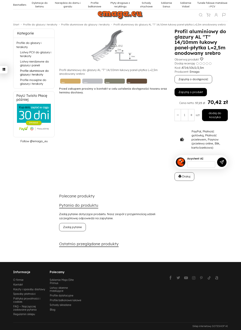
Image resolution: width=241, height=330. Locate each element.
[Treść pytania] (201, 164)
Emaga (194, 71)
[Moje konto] (216, 15)
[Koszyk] (208, 15)
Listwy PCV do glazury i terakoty (35, 54)
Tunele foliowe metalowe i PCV (212, 4)
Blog (52, 309)
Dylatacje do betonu (39, 4)
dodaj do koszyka (215, 115)
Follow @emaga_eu (34, 141)
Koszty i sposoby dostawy (29, 289)
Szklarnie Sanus (166, 4)
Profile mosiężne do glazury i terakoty (33, 82)
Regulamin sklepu (24, 314)
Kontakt (18, 284)
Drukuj (184, 176)
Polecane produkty (77, 195)
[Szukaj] (201, 15)
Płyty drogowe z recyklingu (120, 4)
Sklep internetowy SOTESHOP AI (210, 326)
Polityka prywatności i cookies (26, 300)
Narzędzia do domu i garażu (68, 4)
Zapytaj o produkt (190, 92)
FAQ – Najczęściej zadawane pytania (25, 308)
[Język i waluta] (224, 15)
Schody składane (60, 304)
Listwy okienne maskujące (59, 289)
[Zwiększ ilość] (178, 115)
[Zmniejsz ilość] (191, 115)
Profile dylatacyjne (61, 295)
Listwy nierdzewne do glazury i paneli (34, 63)
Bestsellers (19, 4)
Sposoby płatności (24, 293)
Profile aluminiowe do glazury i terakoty (34, 72)
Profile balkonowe (94, 4)
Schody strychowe (146, 4)
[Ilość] (184, 115)
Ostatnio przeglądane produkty (89, 243)
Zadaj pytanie (72, 227)
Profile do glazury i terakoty (28, 45)
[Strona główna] (120, 15)
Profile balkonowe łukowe (65, 300)
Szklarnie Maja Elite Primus (62, 281)
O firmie (18, 279)
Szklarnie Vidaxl (185, 4)
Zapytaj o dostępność (193, 79)
